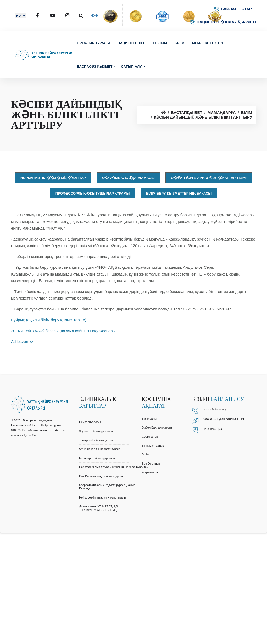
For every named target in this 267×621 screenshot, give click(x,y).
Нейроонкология (90, 422)
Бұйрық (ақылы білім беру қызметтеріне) (48, 320)
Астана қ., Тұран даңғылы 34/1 (223, 418)
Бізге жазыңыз (212, 428)
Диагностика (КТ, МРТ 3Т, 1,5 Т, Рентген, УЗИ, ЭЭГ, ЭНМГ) (98, 508)
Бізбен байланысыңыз (157, 427)
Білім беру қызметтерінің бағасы (179, 193)
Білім (179, 43)
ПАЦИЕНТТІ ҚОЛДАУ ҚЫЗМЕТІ (223, 22)
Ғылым (160, 43)
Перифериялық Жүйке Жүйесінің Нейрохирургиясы (113, 466)
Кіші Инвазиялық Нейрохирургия (101, 476)
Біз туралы (149, 418)
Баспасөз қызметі (95, 66)
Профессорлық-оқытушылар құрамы (92, 193)
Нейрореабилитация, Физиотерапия (103, 497)
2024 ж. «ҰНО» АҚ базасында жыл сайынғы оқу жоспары (63, 331)
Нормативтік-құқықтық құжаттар (53, 178)
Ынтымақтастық (153, 445)
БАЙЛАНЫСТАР (233, 9)
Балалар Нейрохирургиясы (97, 458)
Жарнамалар (150, 472)
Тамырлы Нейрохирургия (96, 440)
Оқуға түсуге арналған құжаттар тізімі (209, 178)
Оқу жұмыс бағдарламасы (128, 178)
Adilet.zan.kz (22, 341)
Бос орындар (151, 463)
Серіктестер (150, 436)
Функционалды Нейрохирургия (99, 448)
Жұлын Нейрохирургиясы (96, 431)
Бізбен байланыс (214, 409)
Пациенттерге (131, 43)
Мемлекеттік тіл (207, 43)
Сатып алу (132, 66)
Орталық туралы (93, 43)
